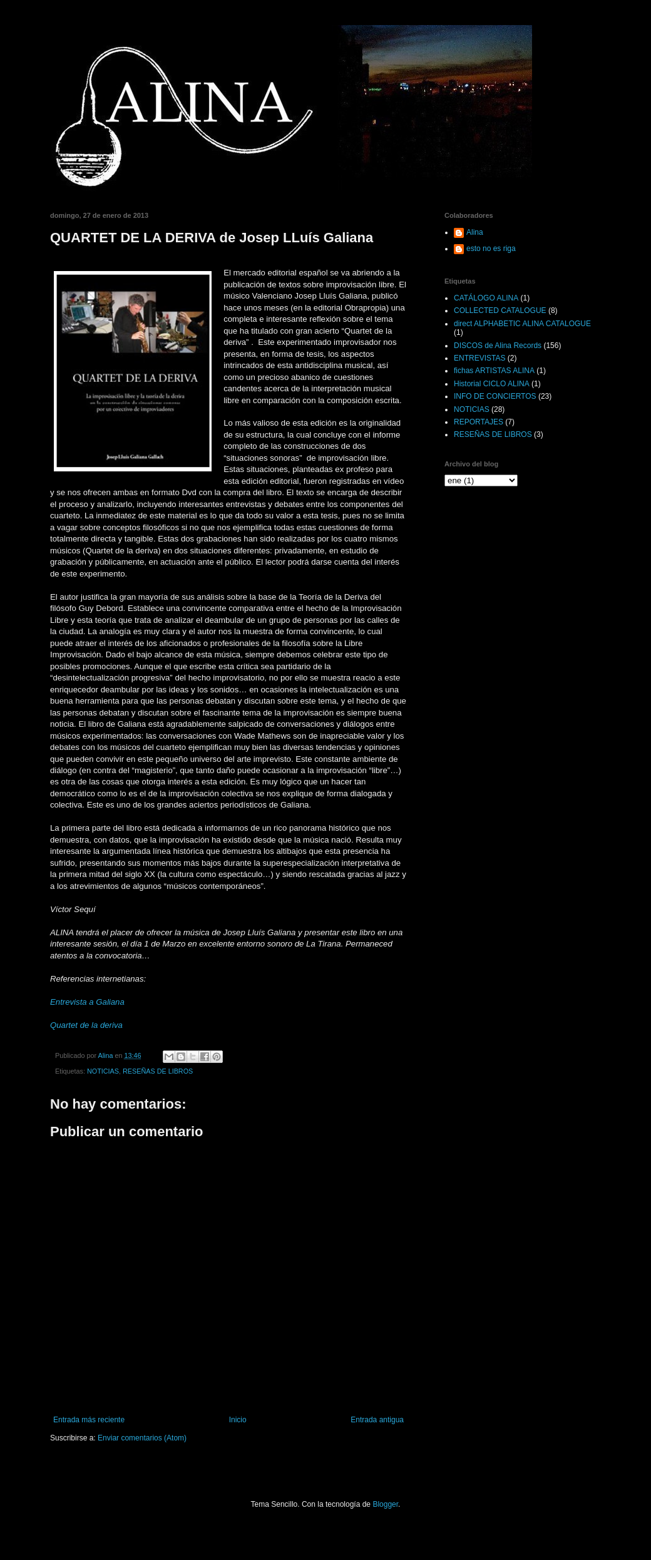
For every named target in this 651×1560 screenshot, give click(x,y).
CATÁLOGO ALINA (486, 298)
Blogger (385, 1504)
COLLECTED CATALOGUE (500, 310)
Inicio (238, 1419)
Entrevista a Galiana (87, 1002)
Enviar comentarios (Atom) (142, 1438)
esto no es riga (491, 248)
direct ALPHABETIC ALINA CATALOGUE (522, 323)
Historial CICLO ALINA (492, 383)
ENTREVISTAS (479, 358)
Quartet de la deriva (86, 1025)
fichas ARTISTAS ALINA (494, 370)
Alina (474, 232)
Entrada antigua (377, 1419)
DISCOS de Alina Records (497, 345)
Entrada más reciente (89, 1419)
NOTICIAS (103, 1071)
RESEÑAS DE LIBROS (158, 1071)
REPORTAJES (478, 422)
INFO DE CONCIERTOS (495, 396)
